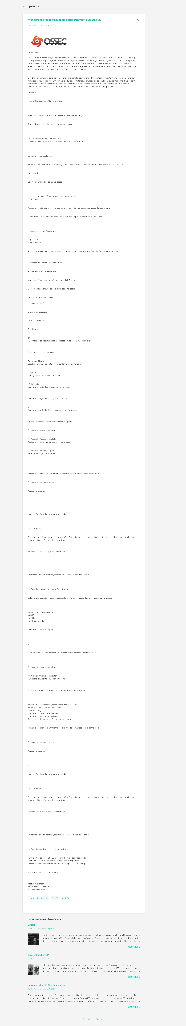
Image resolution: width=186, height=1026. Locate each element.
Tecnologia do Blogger (93, 1019)
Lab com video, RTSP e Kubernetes (46, 985)
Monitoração (42, 898)
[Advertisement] (155, 53)
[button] (138, 20)
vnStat (31, 925)
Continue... (134, 947)
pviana (34, 6)
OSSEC (55, 898)
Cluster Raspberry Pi (38, 955)
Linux (31, 898)
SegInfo (65, 898)
